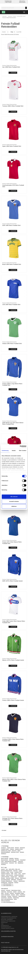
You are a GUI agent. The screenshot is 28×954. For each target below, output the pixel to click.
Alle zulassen (14, 496)
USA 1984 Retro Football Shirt (11, 304)
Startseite (4, 16)
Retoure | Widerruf (7, 919)
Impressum (4, 922)
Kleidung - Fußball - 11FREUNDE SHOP (17, 16)
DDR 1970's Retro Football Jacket (12, 581)
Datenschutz (5, 925)
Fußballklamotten (8, 1)
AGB (2, 924)
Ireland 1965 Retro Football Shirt (12, 343)
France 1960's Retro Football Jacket (13, 700)
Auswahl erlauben (14, 501)
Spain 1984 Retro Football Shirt (11, 146)
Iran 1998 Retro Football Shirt (11, 67)
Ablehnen (14, 506)
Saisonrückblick (22, 2)
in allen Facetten (8, 2)
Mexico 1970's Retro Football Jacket (13, 660)
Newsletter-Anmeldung (8, 921)
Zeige (12, 31)
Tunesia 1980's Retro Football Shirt (12, 106)
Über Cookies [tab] (22, 450)
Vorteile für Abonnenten (8, 918)
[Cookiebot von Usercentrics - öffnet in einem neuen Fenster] (20, 446)
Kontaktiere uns (5, 951)
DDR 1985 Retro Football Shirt (11, 225)
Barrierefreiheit (6, 927)
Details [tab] (14, 450)
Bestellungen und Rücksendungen (13, 949)
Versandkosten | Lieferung (9, 916)
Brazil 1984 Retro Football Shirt (11, 264)
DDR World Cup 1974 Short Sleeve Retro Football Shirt (12, 423)
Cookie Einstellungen (7, 928)
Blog (2, 949)
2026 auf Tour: (22, 1)
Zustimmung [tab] (5, 450)
